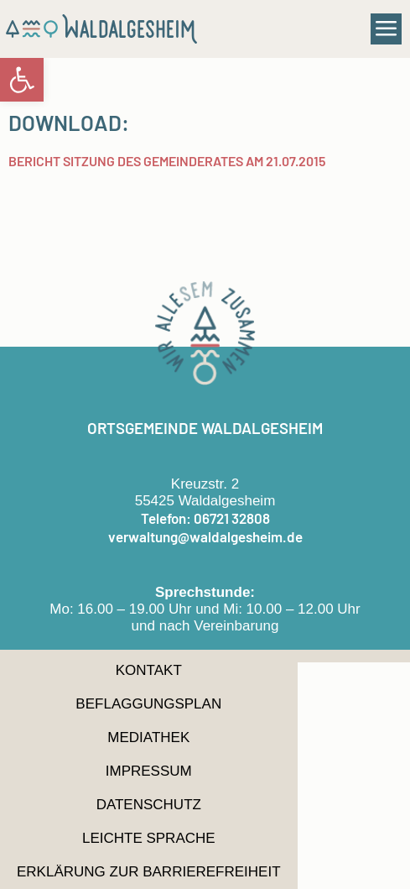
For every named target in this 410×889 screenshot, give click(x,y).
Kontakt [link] (149, 670)
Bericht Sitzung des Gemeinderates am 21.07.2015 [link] (166, 161)
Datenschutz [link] (148, 805)
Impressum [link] (149, 771)
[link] (22, 80)
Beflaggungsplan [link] (148, 704)
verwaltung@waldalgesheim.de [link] (205, 536)
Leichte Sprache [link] (148, 838)
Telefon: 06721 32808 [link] (205, 518)
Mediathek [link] (148, 737)
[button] (386, 29)
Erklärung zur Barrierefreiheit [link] (149, 872)
